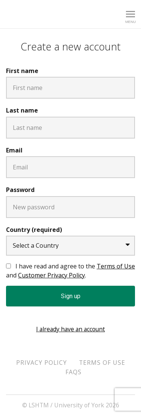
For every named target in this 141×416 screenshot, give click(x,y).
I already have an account (70, 329)
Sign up (70, 296)
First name (22, 71)
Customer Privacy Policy (51, 275)
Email (14, 150)
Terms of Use (116, 266)
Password (20, 190)
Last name (22, 110)
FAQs (73, 372)
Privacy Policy (41, 362)
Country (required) (34, 230)
